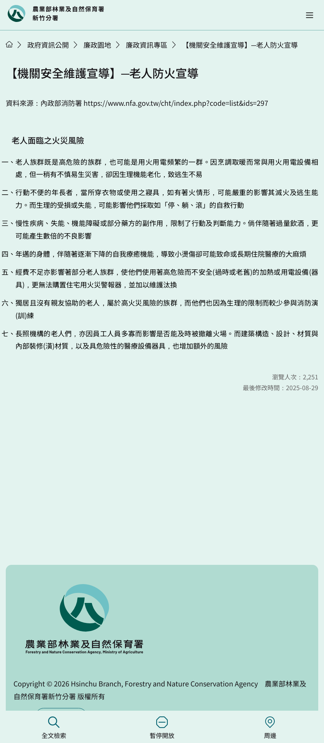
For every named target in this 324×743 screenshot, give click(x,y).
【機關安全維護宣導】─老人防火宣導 (240, 45)
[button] (309, 15)
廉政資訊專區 (146, 45)
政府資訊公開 (48, 45)
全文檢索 (54, 728)
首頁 (9, 44)
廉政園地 (97, 45)
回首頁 (56, 13)
